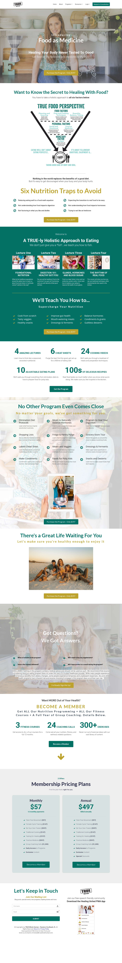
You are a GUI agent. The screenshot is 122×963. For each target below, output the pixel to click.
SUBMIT (36, 919)
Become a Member (61, 744)
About (61, 4)
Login (87, 4)
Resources (78, 4)
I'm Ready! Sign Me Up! (61, 685)
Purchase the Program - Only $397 (61, 73)
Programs (68, 4)
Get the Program (61, 389)
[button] (58, 657)
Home (55, 4)
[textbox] (61, 710)
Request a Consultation (101, 4)
